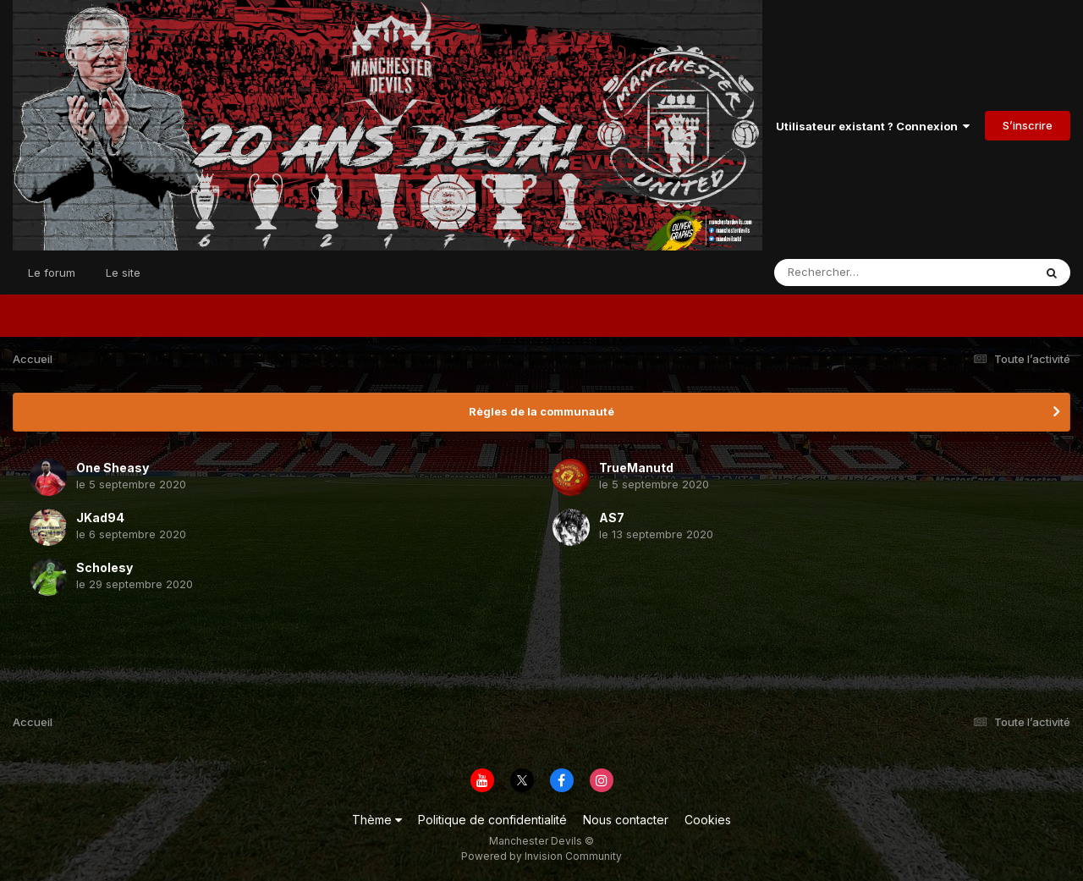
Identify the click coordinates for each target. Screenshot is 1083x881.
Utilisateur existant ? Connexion (873, 126)
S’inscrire (1028, 125)
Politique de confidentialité (492, 819)
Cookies (707, 819)
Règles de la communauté (541, 411)
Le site (123, 272)
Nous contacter (625, 819)
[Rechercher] (855, 272)
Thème (377, 819)
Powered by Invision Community (541, 856)
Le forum (51, 272)
